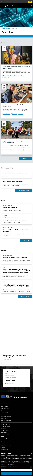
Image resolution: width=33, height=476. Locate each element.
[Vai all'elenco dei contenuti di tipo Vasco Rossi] (6, 75)
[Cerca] (31, 6)
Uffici (2, 410)
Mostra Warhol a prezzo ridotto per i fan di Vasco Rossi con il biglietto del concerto (16, 67)
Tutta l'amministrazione (23, 190)
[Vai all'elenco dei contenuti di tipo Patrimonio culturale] (13, 75)
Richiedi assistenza (9, 375)
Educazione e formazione (6, 440)
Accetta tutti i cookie (16, 473)
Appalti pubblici (4, 432)
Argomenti (8, 28)
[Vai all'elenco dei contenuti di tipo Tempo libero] (21, 75)
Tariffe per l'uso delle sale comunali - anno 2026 (15, 257)
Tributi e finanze (4, 442)
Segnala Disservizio (9, 383)
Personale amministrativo (6, 416)
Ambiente (3, 443)
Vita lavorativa (3, 428)
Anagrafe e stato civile (5, 424)
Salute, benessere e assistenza (7, 445)
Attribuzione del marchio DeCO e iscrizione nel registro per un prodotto (16, 230)
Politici (2, 414)
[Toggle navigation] (2, 5)
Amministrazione (5, 403)
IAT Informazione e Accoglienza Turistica (13, 181)
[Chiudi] (31, 453)
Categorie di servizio (6, 421)
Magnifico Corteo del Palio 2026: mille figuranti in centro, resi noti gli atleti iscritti (16, 141)
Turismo (2, 436)
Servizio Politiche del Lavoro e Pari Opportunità (14, 173)
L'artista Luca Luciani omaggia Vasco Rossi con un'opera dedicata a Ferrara (16, 105)
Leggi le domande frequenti (11, 373)
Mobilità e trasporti (4, 438)
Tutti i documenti (25, 296)
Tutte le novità (25, 158)
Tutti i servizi (26, 240)
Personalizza (16, 470)
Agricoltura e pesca (4, 449)
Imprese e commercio (5, 430)
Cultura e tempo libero (5, 426)
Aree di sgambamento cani (9, 218)
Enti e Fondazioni (4, 412)
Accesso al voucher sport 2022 (10, 207)
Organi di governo (4, 406)
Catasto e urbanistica (5, 434)
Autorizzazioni (3, 447)
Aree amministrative (5, 408)
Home (3, 28)
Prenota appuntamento (10, 377)
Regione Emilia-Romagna (5, 1)
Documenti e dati (4, 418)
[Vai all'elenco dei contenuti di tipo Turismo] (6, 77)
